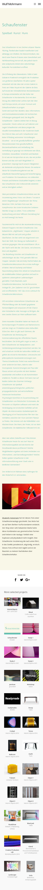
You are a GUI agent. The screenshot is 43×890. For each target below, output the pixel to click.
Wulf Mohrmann (12, 4)
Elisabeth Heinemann (10, 518)
